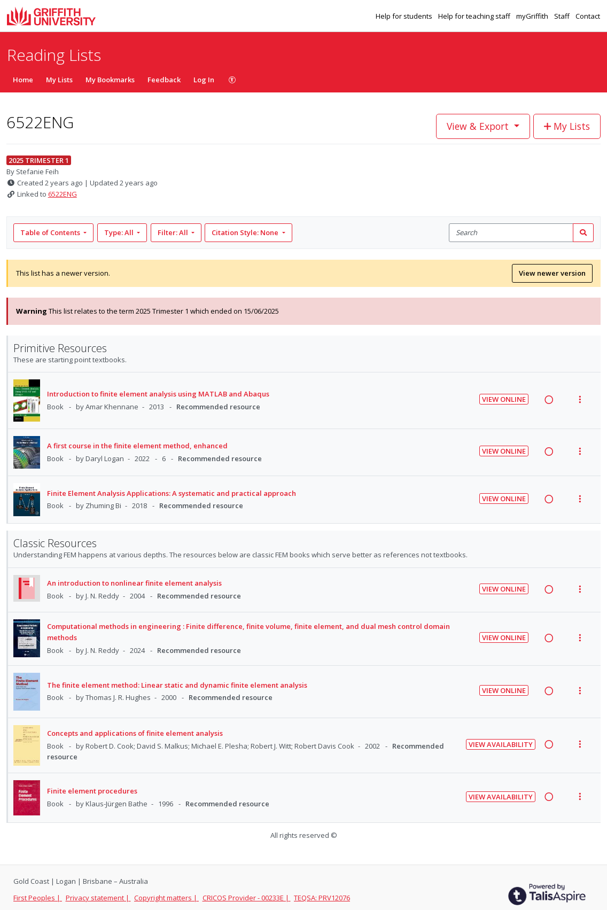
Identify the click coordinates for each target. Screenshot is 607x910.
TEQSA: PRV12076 (322, 898)
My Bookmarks (110, 79)
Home (23, 79)
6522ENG (62, 194)
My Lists (59, 79)
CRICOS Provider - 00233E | (247, 898)
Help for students (405, 16)
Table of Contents (51, 232)
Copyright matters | (166, 898)
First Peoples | (37, 898)
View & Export (479, 126)
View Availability (501, 744)
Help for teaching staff (475, 16)
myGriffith (533, 16)
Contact (587, 16)
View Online (504, 399)
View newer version (552, 273)
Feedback (164, 79)
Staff (562, 16)
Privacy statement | (98, 898)
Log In (203, 79)
